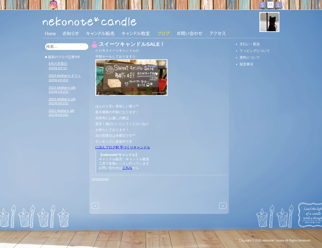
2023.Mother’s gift (62, 89)
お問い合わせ (189, 33)
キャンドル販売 (100, 33)
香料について (250, 57)
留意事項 (246, 64)
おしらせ (71, 33)
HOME (50, 33)
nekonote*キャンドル (104, 21)
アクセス (217, 33)
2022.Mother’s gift (62, 101)
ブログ (163, 33)
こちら (127, 168)
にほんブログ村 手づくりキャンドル (122, 147)
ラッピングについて (255, 51)
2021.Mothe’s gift (61, 113)
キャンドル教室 (136, 33)
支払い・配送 (250, 44)
